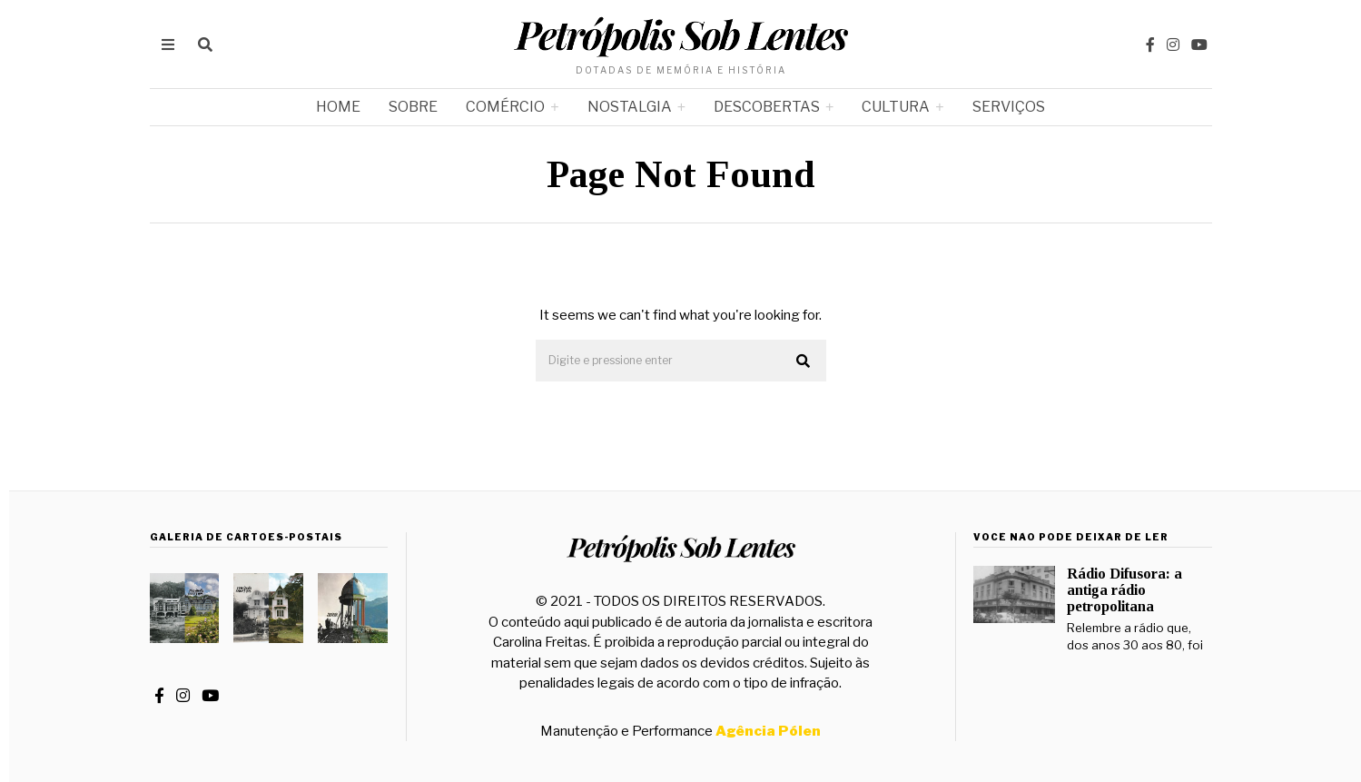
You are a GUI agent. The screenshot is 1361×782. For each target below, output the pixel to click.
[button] (804, 361)
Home (338, 106)
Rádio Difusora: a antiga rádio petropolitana (1124, 590)
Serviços (1008, 106)
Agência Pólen (768, 731)
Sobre (413, 106)
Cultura (896, 106)
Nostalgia (629, 106)
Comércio (505, 106)
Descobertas (767, 106)
